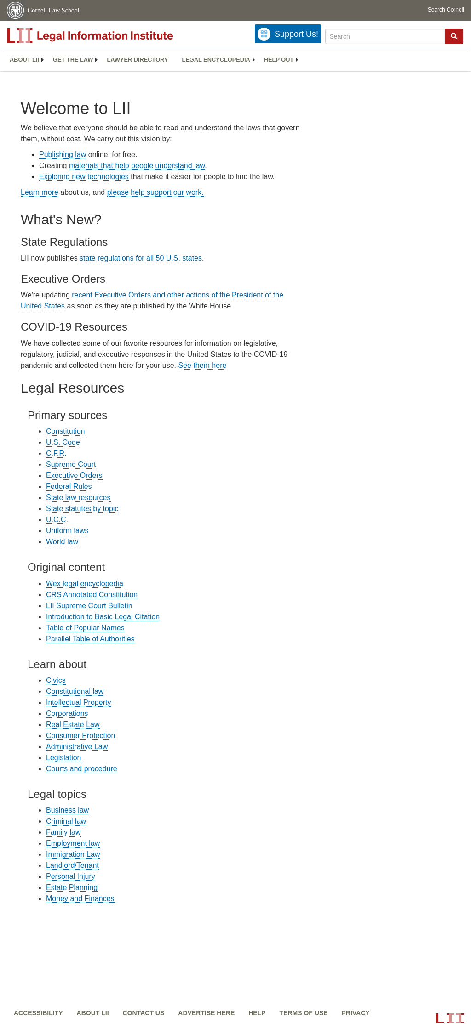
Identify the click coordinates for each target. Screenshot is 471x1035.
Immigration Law (73, 854)
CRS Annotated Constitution (92, 595)
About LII (24, 59)
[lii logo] (110, 35)
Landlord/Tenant (72, 865)
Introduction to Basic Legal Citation (103, 617)
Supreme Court (71, 464)
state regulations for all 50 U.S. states (141, 258)
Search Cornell (446, 9)
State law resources (78, 497)
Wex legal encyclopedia (84, 583)
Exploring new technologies (84, 176)
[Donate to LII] (288, 33)
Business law (67, 810)
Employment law (73, 843)
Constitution (65, 431)
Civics (56, 680)
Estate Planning (72, 887)
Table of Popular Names (85, 628)
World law (62, 542)
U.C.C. (57, 519)
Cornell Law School (54, 10)
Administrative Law (77, 746)
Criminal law (66, 821)
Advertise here (206, 1013)
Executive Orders (74, 475)
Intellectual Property (78, 702)
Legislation (63, 758)
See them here (202, 365)
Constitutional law (74, 691)
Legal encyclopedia (216, 59)
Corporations (67, 713)
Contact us (144, 1013)
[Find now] (454, 36)
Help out (278, 59)
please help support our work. (155, 192)
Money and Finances (80, 898)
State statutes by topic (82, 508)
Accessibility (38, 1013)
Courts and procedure (81, 769)
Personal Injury (70, 876)
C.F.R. (56, 453)
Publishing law (62, 154)
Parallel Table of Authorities (90, 639)
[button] (454, 36)
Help (256, 1013)
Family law (63, 832)
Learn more (39, 192)
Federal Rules (69, 486)
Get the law (73, 59)
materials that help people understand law (137, 165)
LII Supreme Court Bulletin (89, 606)
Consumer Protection (80, 735)
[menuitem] (24, 59)
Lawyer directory (137, 59)
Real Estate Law (73, 724)
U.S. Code (63, 442)
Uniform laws (67, 531)
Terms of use (304, 1013)
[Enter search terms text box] (385, 36)
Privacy (356, 1013)
